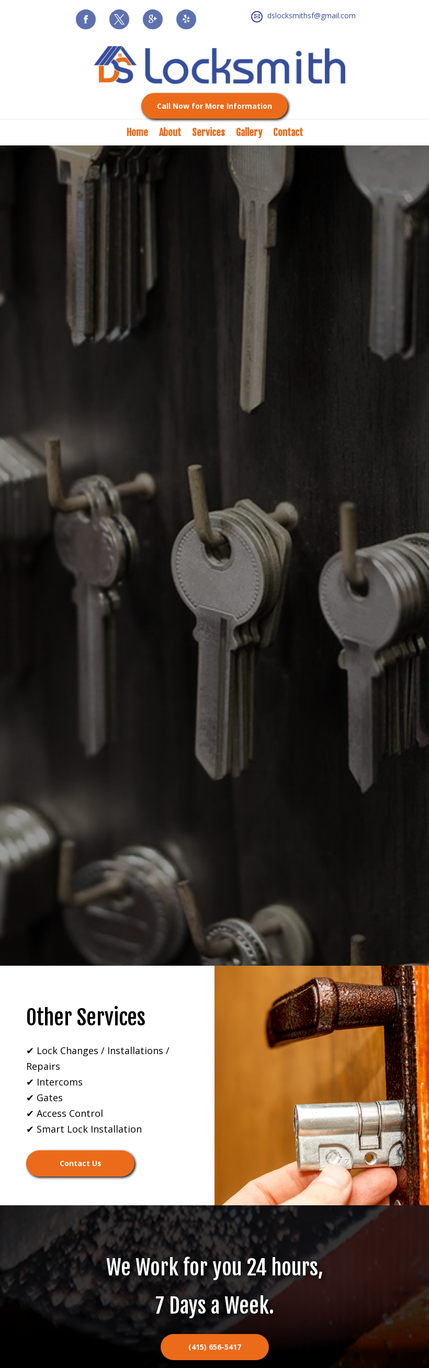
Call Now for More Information (214, 106)
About (170, 132)
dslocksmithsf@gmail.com (311, 15)
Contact (288, 132)
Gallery (249, 132)
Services (208, 132)
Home (137, 132)
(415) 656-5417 (214, 1347)
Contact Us (80, 1163)
